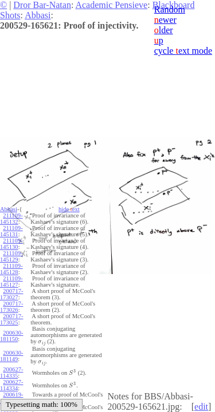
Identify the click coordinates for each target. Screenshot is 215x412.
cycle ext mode (183, 51)
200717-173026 (11, 306)
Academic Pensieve (111, 5)
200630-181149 (11, 356)
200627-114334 (11, 385)
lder (163, 30)
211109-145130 (11, 243)
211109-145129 (11, 256)
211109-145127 (11, 281)
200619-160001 (11, 397)
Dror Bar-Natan (42, 5)
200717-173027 (11, 294)
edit (201, 406)
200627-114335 (11, 372)
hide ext (69, 209)
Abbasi (37, 15)
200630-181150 (11, 336)
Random (169, 9)
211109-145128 (11, 269)
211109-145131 (11, 231)
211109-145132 (11, 218)
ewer (165, 20)
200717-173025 (11, 319)
